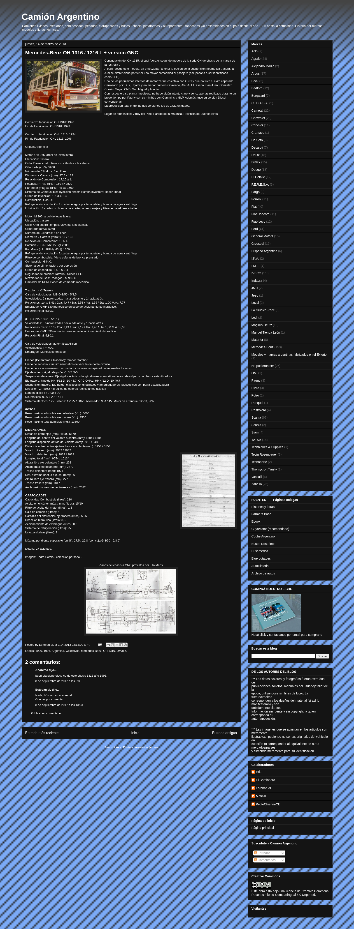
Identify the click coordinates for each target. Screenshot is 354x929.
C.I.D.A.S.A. (260, 103)
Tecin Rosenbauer (264, 454)
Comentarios (265, 860)
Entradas (262, 853)
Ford (255, 229)
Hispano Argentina (264, 251)
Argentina (58, 650)
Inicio (135, 733)
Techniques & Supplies (268, 447)
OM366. (121, 650)
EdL (259, 772)
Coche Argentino (263, 536)
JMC (255, 288)
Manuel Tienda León (266, 332)
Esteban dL (43, 689)
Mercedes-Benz (91, 650)
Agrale (256, 58)
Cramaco (258, 132)
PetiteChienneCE (268, 804)
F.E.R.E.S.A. (260, 184)
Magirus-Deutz (262, 325)
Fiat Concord (261, 214)
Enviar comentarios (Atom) (140, 747)
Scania (256, 417)
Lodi (254, 317)
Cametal (257, 110)
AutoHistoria (260, 566)
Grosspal (258, 243)
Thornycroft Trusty (264, 469)
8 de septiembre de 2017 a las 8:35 (58, 681)
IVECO (256, 273)
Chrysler (257, 125)
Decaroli (257, 147)
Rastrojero (259, 410)
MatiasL (261, 796)
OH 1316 (109, 650)
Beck (255, 81)
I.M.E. (256, 266)
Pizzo (255, 388)
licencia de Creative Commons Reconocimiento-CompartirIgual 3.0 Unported (290, 893)
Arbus (256, 73)
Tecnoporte (259, 462)
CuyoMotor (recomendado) (270, 529)
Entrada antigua (224, 733)
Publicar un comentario (46, 713)
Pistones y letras (263, 507)
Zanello (257, 484)
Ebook (256, 521)
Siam (255, 432)
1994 (47, 650)
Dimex (256, 162)
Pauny (256, 380)
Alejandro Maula (263, 66)
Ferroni (256, 199)
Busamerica (260, 551)
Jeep (255, 295)
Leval (255, 302)
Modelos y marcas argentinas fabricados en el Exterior (290, 354)
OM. (254, 373)
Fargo (256, 192)
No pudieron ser (263, 366)
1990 (38, 650)
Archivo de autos (263, 573)
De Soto (257, 140)
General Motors (262, 236)
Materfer (257, 339)
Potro (255, 395)
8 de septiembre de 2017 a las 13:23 (59, 705)
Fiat (254, 206)
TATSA (256, 440)
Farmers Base (261, 514)
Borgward (258, 95)
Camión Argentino (61, 17)
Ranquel (257, 403)
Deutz (256, 155)
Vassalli (257, 477)
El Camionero (265, 780)
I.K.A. (255, 258)
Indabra (257, 280)
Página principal (263, 828)
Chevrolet (258, 118)
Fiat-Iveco (258, 221)
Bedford (257, 88)
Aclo (255, 51)
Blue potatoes (261, 558)
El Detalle (258, 177)
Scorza (256, 425)
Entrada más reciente (42, 733)
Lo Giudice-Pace (263, 310)
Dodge (256, 169)
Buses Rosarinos (263, 544)
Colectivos (72, 650)
